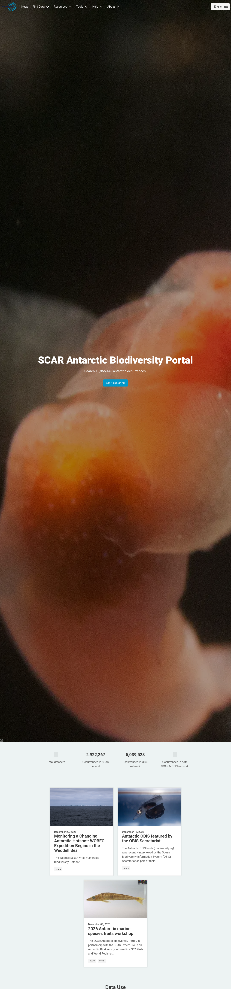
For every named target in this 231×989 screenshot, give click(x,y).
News (24, 6)
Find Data (39, 6)
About (111, 6)
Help (95, 6)
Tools (79, 6)
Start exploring (115, 383)
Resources (60, 6)
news (58, 869)
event (101, 960)
